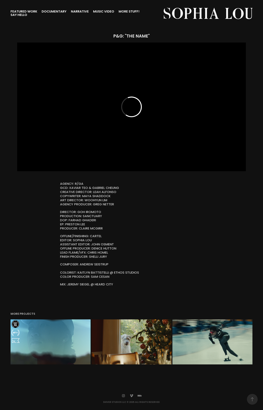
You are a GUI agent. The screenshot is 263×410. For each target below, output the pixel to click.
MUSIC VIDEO (103, 11)
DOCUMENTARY (54, 11)
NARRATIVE (80, 11)
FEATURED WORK (24, 11)
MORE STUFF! (129, 11)
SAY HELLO (19, 15)
